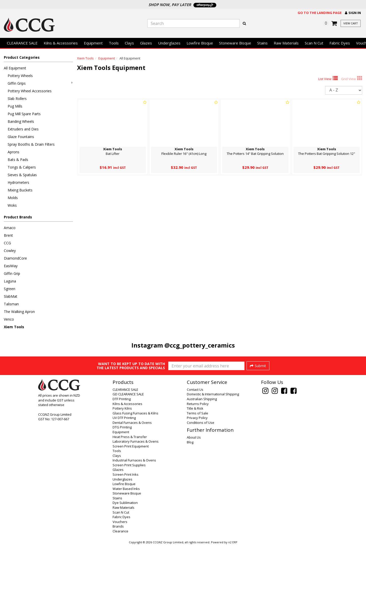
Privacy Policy (197, 486)
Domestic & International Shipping (213, 462)
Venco (9, 319)
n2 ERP (232, 610)
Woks (12, 205)
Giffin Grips (40, 83)
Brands (118, 594)
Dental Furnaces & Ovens (132, 490)
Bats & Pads (18, 159)
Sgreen (9, 288)
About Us (194, 505)
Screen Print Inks (126, 542)
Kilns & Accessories (61, 43)
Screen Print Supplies (129, 533)
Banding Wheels (21, 121)
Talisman (11, 304)
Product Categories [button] (22, 57)
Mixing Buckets (20, 190)
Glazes (146, 43)
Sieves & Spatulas (22, 174)
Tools (114, 43)
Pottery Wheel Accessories (30, 90)
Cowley (10, 250)
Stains (262, 43)
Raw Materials (286, 43)
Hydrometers (18, 182)
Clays (129, 43)
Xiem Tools (14, 326)
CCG (7, 243)
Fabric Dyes (339, 43)
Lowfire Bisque (200, 43)
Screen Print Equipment (131, 514)
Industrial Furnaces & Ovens (134, 528)
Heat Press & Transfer (130, 505)
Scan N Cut (314, 43)
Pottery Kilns (122, 476)
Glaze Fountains (21, 136)
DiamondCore (15, 258)
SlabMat (10, 296)
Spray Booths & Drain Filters (31, 144)
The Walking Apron (19, 311)
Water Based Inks (126, 557)
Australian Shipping (202, 467)
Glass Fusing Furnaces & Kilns (135, 481)
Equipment (93, 43)
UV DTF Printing (124, 486)
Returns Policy (198, 472)
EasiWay (11, 265)
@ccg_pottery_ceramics (199, 345)
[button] (353, 12)
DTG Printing (122, 495)
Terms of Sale (197, 481)
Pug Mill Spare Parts (24, 113)
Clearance (120, 599)
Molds (13, 197)
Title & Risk (195, 476)
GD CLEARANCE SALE (128, 462)
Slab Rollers (17, 98)
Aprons (13, 151)
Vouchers (120, 590)
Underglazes (169, 43)
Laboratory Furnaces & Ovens (136, 509)
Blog (190, 510)
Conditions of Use (200, 490)
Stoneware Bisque (235, 43)
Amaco (10, 227)
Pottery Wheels (20, 75)
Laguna (10, 281)
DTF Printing (122, 467)
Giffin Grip (12, 273)
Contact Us (195, 457)
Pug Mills (15, 106)
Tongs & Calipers (22, 167)
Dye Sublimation (125, 570)
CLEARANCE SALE (22, 43)
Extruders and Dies (23, 129)
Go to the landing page (320, 12)
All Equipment (15, 68)
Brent (8, 235)
